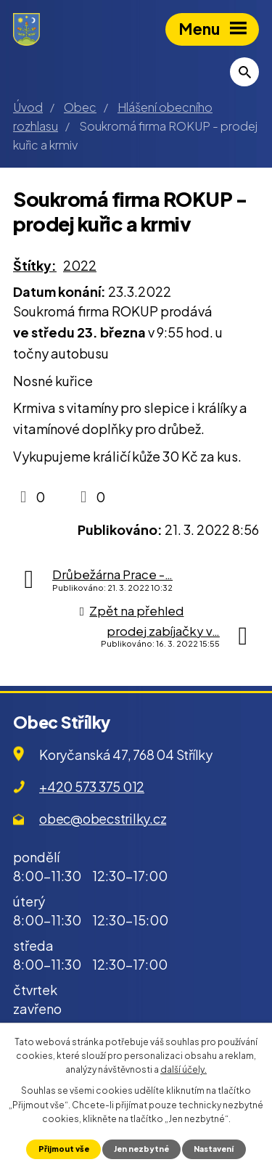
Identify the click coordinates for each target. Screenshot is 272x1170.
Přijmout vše (63, 1148)
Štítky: (35, 265)
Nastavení (214, 1148)
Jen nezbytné (141, 1148)
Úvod (28, 107)
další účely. (183, 1069)
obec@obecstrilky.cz (102, 818)
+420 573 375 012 (91, 786)
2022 (79, 265)
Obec (80, 107)
